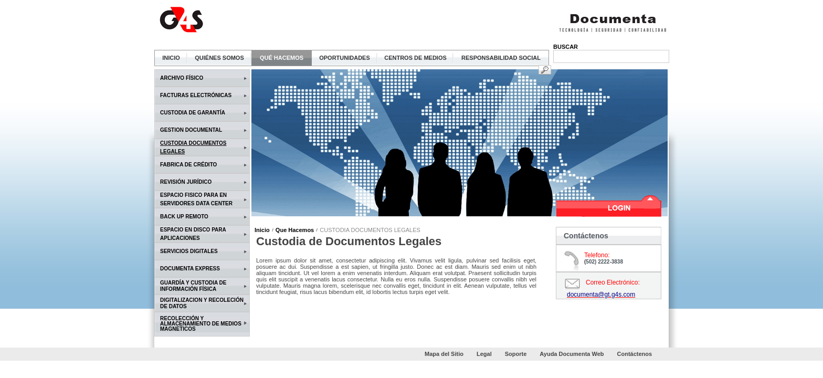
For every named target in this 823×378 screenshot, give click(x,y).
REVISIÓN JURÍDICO (186, 182)
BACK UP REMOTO (184, 216)
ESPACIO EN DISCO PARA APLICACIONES (193, 234)
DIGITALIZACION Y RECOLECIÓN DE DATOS (202, 303)
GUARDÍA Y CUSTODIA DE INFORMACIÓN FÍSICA (193, 286)
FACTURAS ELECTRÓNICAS (195, 95)
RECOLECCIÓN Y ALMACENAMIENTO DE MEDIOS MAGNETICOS (200, 324)
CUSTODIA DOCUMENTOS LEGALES (193, 147)
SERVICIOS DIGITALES (189, 251)
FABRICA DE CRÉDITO (188, 164)
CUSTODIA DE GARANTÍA (192, 113)
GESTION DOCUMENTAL (191, 130)
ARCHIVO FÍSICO (181, 78)
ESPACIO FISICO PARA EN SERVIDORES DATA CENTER (196, 199)
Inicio (262, 230)
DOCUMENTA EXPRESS (190, 268)
